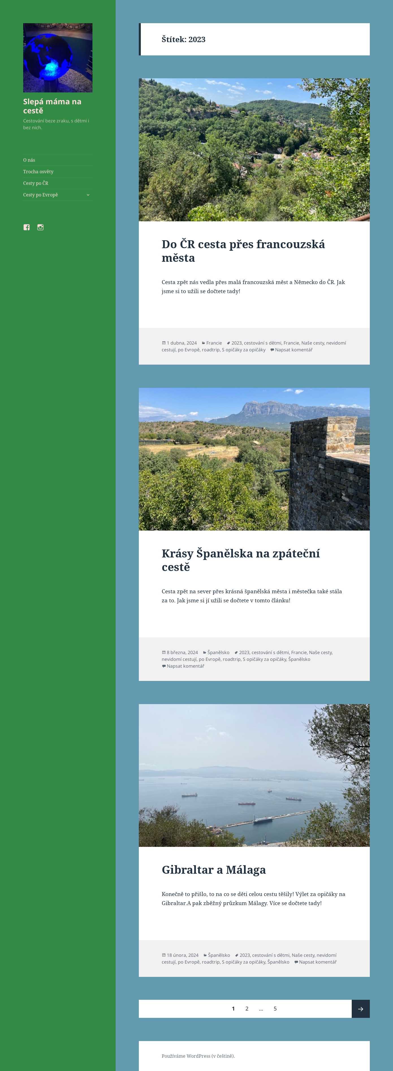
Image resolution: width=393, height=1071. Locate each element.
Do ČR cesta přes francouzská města (243, 250)
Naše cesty (312, 343)
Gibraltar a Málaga (214, 869)
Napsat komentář (294, 350)
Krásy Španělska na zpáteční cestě (241, 560)
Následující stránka (361, 1009)
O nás (29, 160)
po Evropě (189, 350)
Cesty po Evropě (40, 195)
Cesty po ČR (35, 183)
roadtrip (211, 350)
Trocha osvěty (38, 171)
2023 (237, 343)
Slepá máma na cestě (52, 106)
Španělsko (219, 652)
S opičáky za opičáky (243, 350)
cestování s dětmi (262, 343)
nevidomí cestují (179, 659)
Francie (214, 343)
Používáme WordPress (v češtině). (198, 1056)
